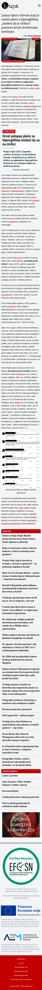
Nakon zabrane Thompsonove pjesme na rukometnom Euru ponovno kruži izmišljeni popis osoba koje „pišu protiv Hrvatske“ (21, 674)
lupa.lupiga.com (26, 986)
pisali (12, 328)
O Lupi (21, 963)
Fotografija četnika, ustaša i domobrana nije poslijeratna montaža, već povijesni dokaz (16, 761)
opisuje (11, 221)
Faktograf (5, 191)
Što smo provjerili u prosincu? (17, 709)
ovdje (31, 88)
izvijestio (12, 306)
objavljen (5, 295)
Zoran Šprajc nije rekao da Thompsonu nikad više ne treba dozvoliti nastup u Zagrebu (18, 737)
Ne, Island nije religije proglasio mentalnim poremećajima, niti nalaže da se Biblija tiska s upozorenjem (18, 624)
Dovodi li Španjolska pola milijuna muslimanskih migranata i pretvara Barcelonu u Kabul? (20, 588)
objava (15, 97)
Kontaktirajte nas (21, 967)
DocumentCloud (10, 791)
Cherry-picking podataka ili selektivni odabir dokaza (16, 805)
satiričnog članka (30, 106)
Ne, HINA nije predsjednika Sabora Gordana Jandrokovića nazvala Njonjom (19, 659)
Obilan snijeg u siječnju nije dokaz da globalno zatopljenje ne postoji (20, 636)
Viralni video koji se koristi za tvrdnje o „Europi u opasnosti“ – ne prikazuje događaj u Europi (19, 563)
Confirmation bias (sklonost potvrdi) (20, 797)
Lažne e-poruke (10, 775)
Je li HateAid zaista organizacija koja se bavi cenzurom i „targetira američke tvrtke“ (20, 749)
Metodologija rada (21, 975)
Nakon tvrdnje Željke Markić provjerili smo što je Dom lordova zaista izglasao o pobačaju (18, 538)
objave (18, 402)
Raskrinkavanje (17, 191)
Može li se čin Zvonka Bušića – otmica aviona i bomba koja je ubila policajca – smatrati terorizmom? (21, 576)
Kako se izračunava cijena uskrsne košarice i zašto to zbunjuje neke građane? (19, 551)
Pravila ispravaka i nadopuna (21, 979)
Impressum (21, 959)
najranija (35, 200)
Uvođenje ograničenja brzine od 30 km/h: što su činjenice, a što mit (19, 599)
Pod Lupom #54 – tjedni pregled (18, 715)
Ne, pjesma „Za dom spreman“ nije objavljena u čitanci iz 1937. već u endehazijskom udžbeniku (19, 647)
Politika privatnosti (21, 971)
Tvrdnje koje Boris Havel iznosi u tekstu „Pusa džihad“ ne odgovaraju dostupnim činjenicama (20, 610)
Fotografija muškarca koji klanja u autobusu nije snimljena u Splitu (19, 702)
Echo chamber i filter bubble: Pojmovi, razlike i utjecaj (16, 783)
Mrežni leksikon (10, 771)
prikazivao (20, 374)
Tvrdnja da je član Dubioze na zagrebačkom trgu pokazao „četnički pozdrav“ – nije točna (20, 724)
